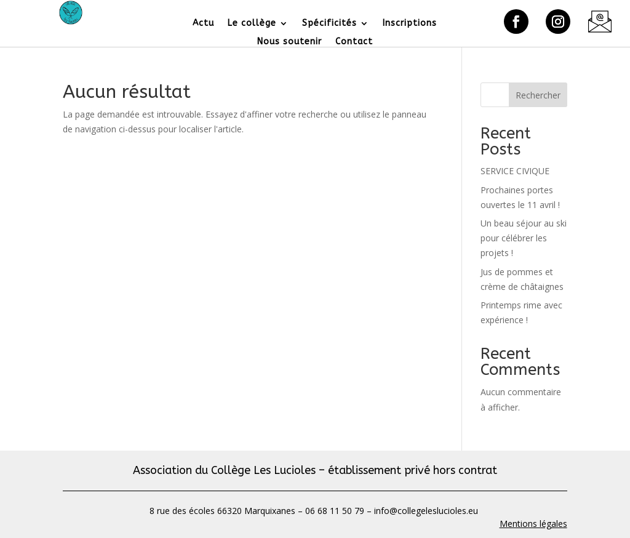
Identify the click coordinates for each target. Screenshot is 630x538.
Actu (203, 23)
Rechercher (538, 95)
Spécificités (329, 23)
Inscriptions (410, 23)
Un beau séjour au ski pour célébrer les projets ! (523, 238)
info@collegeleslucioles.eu (427, 510)
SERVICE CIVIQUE (514, 171)
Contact (354, 42)
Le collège (252, 23)
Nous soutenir (289, 42)
